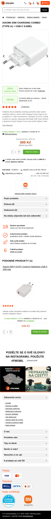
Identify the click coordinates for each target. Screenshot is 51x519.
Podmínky (41, 91)
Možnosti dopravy (9, 134)
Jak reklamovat (10, 417)
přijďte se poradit (16, 252)
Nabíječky (21, 17)
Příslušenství (10, 17)
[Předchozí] (3, 56)
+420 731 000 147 (40, 174)
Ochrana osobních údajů (14, 422)
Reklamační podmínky (13, 411)
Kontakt (8, 403)
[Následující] (47, 56)
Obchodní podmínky (12, 408)
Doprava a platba (11, 406)
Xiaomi (44, 17)
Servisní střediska (11, 414)
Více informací (7, 125)
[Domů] (3, 17)
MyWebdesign (28, 516)
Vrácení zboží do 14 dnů (14, 420)
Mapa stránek (10, 425)
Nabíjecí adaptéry (33, 17)
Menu (45, 3)
